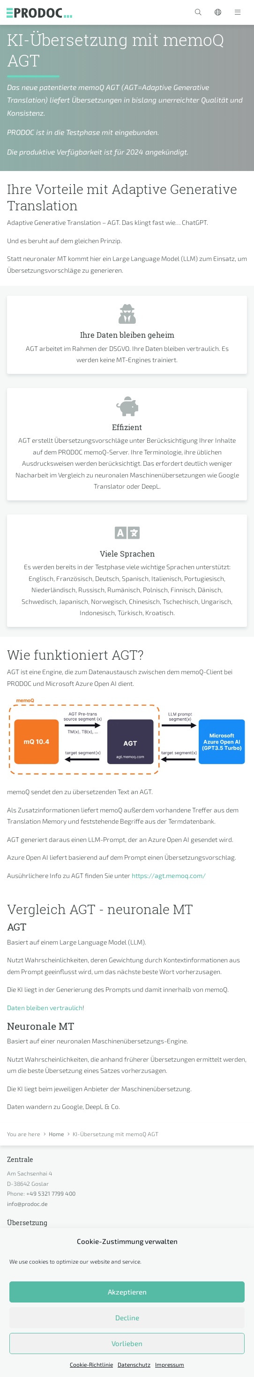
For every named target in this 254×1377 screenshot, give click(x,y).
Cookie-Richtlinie (91, 1364)
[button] (198, 12)
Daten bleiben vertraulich (44, 1008)
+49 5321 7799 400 (50, 1193)
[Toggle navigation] (237, 12)
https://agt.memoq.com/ (169, 875)
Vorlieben (127, 1343)
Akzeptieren (127, 1292)
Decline (127, 1317)
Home (56, 1134)
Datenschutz (134, 1364)
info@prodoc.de (27, 1203)
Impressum (169, 1364)
